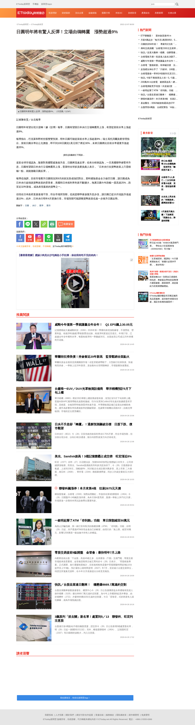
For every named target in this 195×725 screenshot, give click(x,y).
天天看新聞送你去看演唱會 (160, 240)
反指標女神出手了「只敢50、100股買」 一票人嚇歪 (166, 69)
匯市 (49, 205)
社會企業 (172, 13)
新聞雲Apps (46, 1)
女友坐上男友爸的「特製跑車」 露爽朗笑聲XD (168, 199)
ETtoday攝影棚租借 (157, 293)
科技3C (119, 13)
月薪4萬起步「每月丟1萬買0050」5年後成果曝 (163, 40)
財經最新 (66, 13)
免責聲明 (145, 715)
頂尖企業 (79, 13)
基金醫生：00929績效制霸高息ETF (158, 103)
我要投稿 (49, 715)
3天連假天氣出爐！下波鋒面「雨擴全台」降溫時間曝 (168, 216)
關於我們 (70, 715)
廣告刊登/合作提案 (84, 715)
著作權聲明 (134, 715)
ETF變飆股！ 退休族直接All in (156, 36)
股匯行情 (106, 13)
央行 (34, 205)
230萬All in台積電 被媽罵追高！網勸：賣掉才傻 (164, 82)
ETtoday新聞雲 (23, 1)
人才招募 (59, 715)
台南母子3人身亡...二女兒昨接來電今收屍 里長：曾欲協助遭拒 (168, 183)
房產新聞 (159, 13)
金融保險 (92, 13)
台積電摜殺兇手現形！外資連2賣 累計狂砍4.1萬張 (165, 86)
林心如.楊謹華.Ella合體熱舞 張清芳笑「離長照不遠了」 (168, 165)
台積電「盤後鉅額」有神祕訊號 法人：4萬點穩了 (165, 65)
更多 (173, 133)
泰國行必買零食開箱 (157, 256)
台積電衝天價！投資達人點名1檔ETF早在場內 (163, 57)
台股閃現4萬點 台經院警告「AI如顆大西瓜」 (163, 107)
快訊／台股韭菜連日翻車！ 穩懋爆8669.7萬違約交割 (167, 94)
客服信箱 (99, 715)
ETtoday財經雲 (145, 118)
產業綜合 (146, 13)
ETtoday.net (103, 719)
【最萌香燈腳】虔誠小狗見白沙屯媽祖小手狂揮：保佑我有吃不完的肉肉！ (58, 255)
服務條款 (110, 715)
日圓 (27, 205)
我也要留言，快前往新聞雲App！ (75, 698)
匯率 (41, 205)
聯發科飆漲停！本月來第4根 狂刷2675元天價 (163, 99)
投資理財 (53, 13)
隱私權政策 (121, 715)
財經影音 (132, 13)
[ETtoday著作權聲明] (62, 246)
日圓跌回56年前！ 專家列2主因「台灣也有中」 (164, 44)
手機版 (35, 1)
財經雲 (31, 13)
